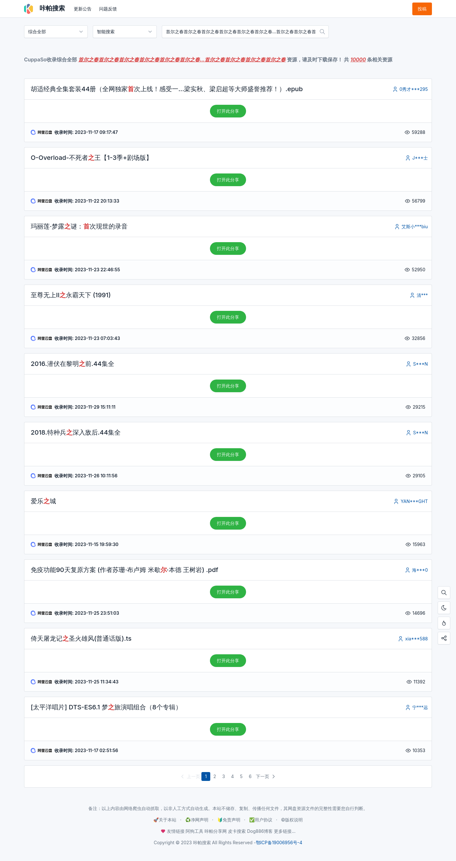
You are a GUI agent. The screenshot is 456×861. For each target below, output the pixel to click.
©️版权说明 (292, 819)
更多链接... (284, 831)
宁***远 (416, 707)
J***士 (416, 157)
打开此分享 (228, 111)
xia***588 (412, 638)
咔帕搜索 (44, 9)
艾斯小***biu (411, 226)
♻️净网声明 (196, 819)
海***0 (416, 570)
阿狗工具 (194, 831)
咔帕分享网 (216, 831)
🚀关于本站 (164, 819)
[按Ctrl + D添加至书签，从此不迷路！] (444, 623)
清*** (418, 295)
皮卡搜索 (237, 831)
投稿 (422, 8)
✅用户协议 (260, 819)
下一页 (266, 776)
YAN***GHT (410, 501)
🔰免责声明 (228, 819)
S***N (416, 364)
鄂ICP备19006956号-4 (279, 842)
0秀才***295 (410, 89)
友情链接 (173, 831)
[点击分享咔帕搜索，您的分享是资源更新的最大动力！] (444, 638)
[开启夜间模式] (444, 607)
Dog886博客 (260, 831)
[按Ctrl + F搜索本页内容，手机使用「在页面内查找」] (444, 592)
